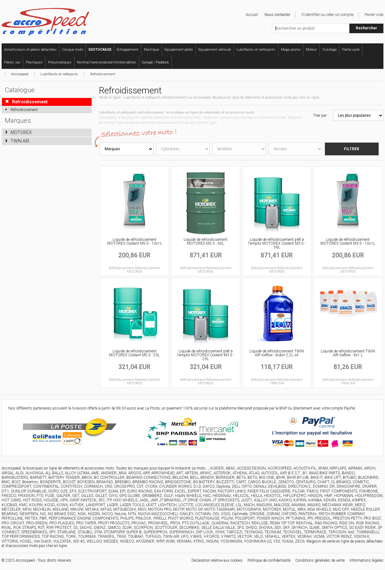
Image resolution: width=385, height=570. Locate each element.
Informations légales (366, 560)
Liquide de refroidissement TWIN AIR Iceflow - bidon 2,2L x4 (276, 353)
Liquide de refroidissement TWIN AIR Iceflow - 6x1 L (348, 353)
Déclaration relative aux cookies (217, 560)
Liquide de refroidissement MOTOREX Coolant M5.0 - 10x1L (134, 241)
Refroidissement (102, 74)
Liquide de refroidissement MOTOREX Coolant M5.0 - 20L (134, 353)
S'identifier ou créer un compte (327, 14)
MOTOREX (21, 132)
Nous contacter (277, 14)
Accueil (252, 14)
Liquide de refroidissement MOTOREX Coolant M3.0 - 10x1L (347, 241)
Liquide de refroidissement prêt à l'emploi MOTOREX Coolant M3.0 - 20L (205, 355)
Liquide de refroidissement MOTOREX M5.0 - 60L (206, 241)
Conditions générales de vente (320, 560)
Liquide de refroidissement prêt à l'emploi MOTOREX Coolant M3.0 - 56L (276, 243)
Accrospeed (19, 74)
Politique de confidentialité (269, 560)
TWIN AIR (19, 141)
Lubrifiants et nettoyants (59, 74)
